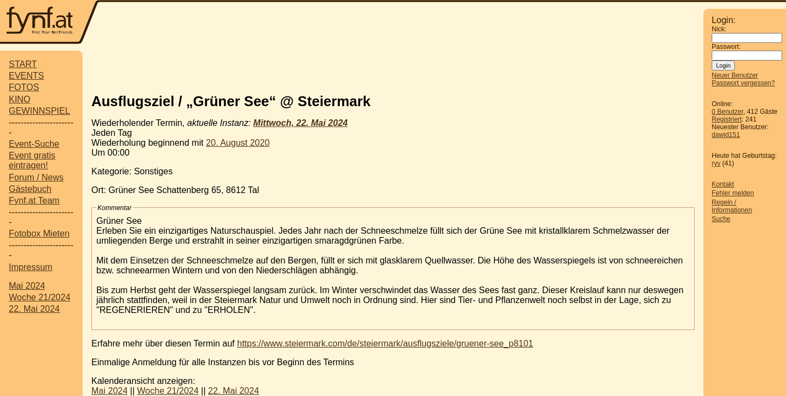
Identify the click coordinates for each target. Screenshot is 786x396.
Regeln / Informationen (732, 206)
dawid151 (726, 135)
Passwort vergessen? (743, 83)
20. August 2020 (238, 142)
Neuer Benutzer (735, 75)
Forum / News (36, 177)
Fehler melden (733, 193)
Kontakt (723, 184)
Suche (721, 219)
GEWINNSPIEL (39, 111)
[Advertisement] (401, 23)
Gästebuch (30, 189)
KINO (19, 99)
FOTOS (24, 87)
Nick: (719, 29)
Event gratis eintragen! (32, 160)
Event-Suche (34, 143)
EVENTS (26, 75)
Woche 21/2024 (39, 297)
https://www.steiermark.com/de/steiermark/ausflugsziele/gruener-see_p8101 (385, 343)
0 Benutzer (727, 112)
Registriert (727, 119)
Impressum (30, 267)
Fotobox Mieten (39, 233)
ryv (716, 163)
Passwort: (726, 47)
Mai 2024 (27, 285)
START (23, 64)
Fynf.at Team (34, 200)
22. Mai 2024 (34, 309)
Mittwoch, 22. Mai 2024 (300, 123)
